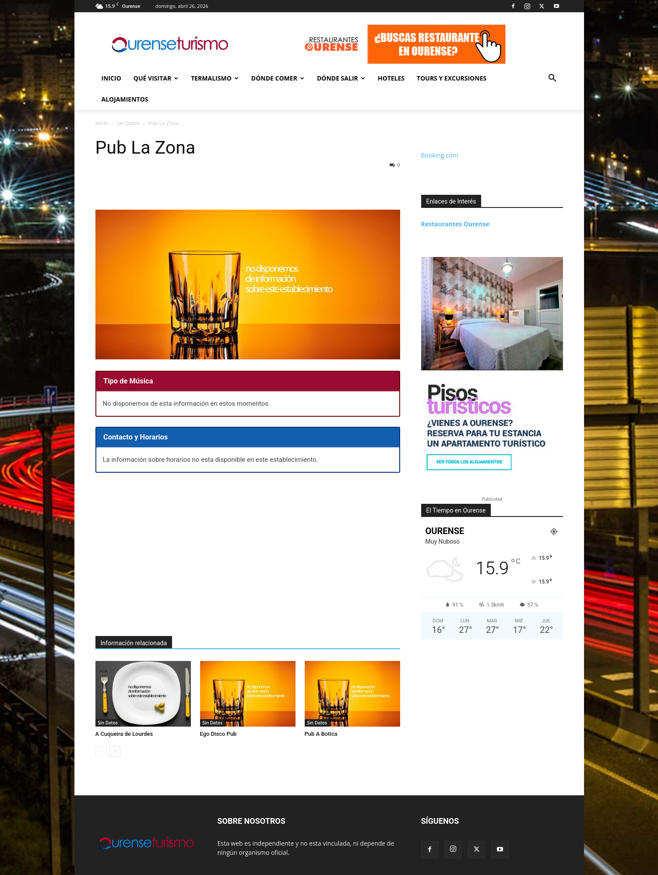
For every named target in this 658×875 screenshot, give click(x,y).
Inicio (111, 78)
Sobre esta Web (543, 867)
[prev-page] (100, 730)
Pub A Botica (321, 713)
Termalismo (215, 78)
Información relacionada (134, 622)
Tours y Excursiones (451, 78)
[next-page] (114, 730)
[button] (552, 79)
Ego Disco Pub (218, 713)
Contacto (505, 867)
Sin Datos (108, 702)
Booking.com (439, 134)
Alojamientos (125, 99)
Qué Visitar (156, 78)
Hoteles (391, 78)
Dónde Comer (277, 78)
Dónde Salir (341, 78)
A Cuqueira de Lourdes (124, 713)
